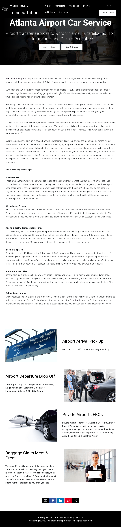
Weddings (90, 6)
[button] (45, 500)
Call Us (110, 4)
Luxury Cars (49, 47)
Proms (63, 12)
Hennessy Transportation (34, 9)
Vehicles (75, 12)
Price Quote (75, 300)
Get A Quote (110, 13)
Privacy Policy (45, 517)
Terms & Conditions (63, 517)
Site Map (78, 517)
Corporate (76, 6)
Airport (63, 6)
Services (89, 12)
